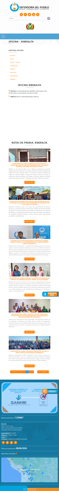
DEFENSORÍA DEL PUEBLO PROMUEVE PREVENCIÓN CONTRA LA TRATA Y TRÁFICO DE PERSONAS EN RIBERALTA (29, 352)
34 (39, 371)
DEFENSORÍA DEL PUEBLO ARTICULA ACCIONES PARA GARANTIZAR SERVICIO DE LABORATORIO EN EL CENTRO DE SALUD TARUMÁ (29, 279)
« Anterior (14, 371)
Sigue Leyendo (29, 182)
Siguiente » (45, 371)
